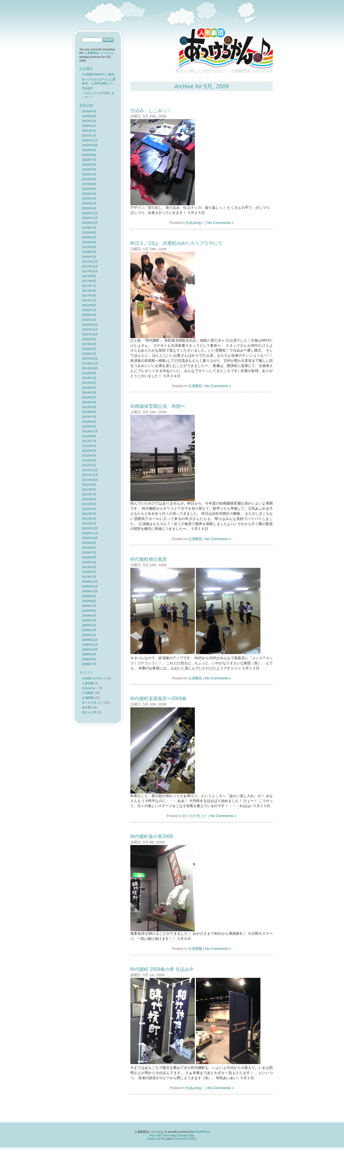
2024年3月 (89, 121)
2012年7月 (89, 441)
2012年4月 (89, 455)
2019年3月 (89, 198)
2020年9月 (89, 150)
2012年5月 (89, 450)
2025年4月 (89, 111)
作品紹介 (88, 88)
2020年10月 (90, 145)
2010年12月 (90, 528)
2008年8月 (89, 659)
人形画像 (88, 683)
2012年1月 (89, 465)
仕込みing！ (195, 223)
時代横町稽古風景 (148, 559)
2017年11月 (90, 266)
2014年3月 (89, 392)
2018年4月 (89, 242)
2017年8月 (89, 281)
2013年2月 (89, 426)
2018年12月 (90, 213)
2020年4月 (89, 169)
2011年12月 (90, 470)
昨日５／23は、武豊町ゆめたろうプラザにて (176, 243)
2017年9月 (89, 276)
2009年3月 (89, 625)
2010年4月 (89, 567)
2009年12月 (90, 581)
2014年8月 (89, 373)
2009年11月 (90, 586)
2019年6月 (89, 188)
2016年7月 (89, 310)
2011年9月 (89, 484)
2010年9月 (89, 542)
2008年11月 (90, 644)
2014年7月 (89, 378)
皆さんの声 (89, 712)
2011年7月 (89, 494)
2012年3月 (89, 460)
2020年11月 (90, 140)
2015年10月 (90, 334)
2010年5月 (89, 562)
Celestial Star (186, 1135)
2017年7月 (89, 285)
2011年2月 (89, 518)
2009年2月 (89, 630)
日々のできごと (195, 816)
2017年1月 (89, 300)
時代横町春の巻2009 (151, 836)
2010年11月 (90, 533)
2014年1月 (89, 402)
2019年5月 (89, 193)
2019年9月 (89, 179)
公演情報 (195, 949)
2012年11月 (90, 431)
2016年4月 (89, 315)
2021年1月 (89, 135)
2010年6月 (89, 557)
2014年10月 (90, 368)
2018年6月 (89, 232)
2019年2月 (89, 203)
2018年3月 (89, 247)
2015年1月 (89, 353)
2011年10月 (90, 479)
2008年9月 (89, 654)
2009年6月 (89, 610)
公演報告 (195, 386)
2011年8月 (89, 489)
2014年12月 (90, 358)
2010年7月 (89, 552)
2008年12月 (90, 639)
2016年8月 (89, 305)
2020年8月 (89, 155)
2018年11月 (90, 218)
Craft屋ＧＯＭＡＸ (94, 678)
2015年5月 (89, 339)
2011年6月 (89, 499)
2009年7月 (89, 605)
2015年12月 (90, 324)
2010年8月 (89, 547)
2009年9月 (89, 596)
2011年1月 (89, 523)
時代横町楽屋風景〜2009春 (158, 698)
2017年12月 (90, 261)
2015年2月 (89, 348)
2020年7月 (89, 159)
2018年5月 (89, 237)
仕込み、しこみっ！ (150, 110)
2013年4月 (89, 421)
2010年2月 (89, 571)
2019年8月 (89, 184)
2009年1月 (89, 635)
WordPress (202, 1131)
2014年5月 (89, 382)
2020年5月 (89, 164)
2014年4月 (89, 387)
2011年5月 (89, 504)
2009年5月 (89, 615)
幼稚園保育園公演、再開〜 (157, 406)
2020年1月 (89, 174)
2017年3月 (89, 295)
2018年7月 (89, 227)
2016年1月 (89, 319)
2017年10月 (90, 271)
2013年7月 (89, 416)
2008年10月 (90, 649)
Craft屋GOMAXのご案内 (98, 74)
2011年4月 (89, 508)
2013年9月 (89, 407)
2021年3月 (89, 130)
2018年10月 (90, 222)
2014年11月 (90, 363)
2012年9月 (89, 436)
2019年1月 (89, 208)
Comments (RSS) (184, 1138)
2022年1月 (89, 125)
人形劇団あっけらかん (99, 52)
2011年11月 (90, 475)
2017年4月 (89, 290)
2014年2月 (89, 397)
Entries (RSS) (156, 1138)
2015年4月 (89, 344)
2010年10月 (90, 538)
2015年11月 (90, 329)
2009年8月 (89, 601)
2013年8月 (89, 411)
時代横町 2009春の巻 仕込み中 (162, 969)
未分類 (86, 707)
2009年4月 (89, 620)
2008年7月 (89, 664)
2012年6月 (89, 445)
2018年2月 (89, 251)
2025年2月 (89, 116)
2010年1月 (89, 576)
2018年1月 (89, 256)
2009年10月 (90, 591)
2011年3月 (89, 513)
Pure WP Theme (161, 1135)
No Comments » (220, 223)
